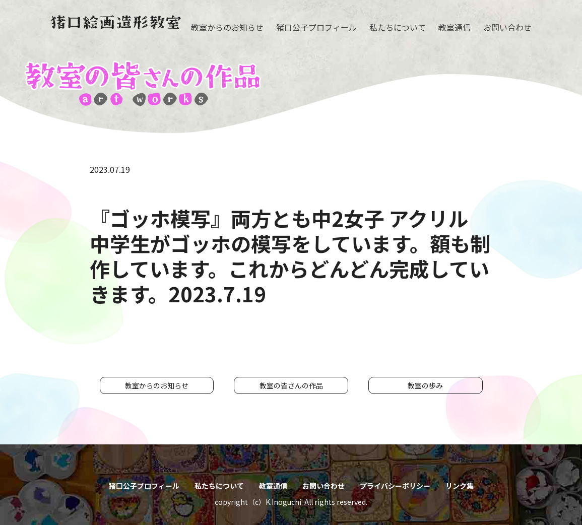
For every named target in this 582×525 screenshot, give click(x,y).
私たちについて (397, 27)
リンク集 (459, 486)
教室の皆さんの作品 (291, 385)
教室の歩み (425, 385)
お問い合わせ (507, 27)
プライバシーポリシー (395, 486)
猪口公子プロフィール (316, 27)
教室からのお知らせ (227, 27)
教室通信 (454, 27)
